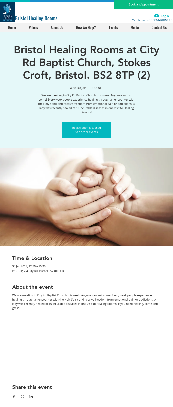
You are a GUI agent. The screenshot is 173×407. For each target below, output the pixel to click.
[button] (143, 4)
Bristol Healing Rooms (36, 18)
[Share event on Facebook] (14, 396)
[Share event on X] (22, 396)
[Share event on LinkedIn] (31, 396)
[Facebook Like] (26, 6)
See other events (86, 132)
